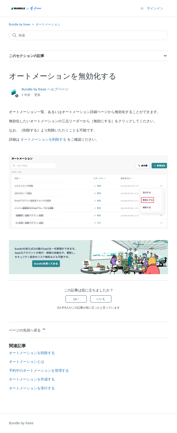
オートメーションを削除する (43, 139)
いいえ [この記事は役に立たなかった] (101, 299)
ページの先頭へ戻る (27, 329)
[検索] (88, 35)
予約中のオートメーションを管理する (39, 370)
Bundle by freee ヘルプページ (45, 89)
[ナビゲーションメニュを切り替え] (142, 8)
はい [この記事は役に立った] (76, 299)
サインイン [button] (155, 8)
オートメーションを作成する (32, 379)
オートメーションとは (26, 361)
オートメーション (48, 24)
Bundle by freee (19, 24)
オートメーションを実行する (32, 388)
